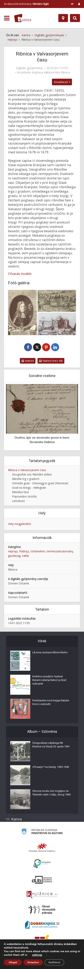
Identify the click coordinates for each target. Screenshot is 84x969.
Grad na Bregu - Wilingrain (29, 488)
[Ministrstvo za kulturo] (42, 832)
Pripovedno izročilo (24, 497)
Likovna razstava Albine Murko (50, 652)
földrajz (24, 551)
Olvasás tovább (19, 273)
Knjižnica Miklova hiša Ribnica (51, 72)
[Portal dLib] (42, 880)
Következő (62, 82)
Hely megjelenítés (19, 524)
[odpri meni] (6, 18)
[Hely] (63, 18)
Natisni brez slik (51, 361)
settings (37, 955)
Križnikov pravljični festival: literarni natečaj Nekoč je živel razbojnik (49, 680)
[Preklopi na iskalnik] (75, 18)
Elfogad (13, 962)
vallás (25, 556)
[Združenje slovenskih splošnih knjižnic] (42, 895)
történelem (38, 551)
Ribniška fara (20, 492)
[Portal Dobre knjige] (42, 925)
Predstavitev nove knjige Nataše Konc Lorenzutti (50, 702)
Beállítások (54, 962)
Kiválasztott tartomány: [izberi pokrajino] (26, 4)
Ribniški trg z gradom (25, 479)
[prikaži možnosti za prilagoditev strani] (72, 4)
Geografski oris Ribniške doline (32, 474)
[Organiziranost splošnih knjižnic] (42, 848)
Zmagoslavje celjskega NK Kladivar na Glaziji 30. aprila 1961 (51, 745)
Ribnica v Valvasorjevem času (27, 470)
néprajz (13, 551)
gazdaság (14, 556)
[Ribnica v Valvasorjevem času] (42, 312)
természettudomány (60, 551)
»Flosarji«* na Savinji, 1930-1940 (50, 767)
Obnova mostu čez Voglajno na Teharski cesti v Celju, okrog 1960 (51, 793)
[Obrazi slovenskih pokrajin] (42, 910)
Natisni (27, 361)
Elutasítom (33, 962)
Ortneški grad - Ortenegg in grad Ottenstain (40, 483)
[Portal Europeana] (42, 864)
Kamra (16, 819)
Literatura (18, 501)
